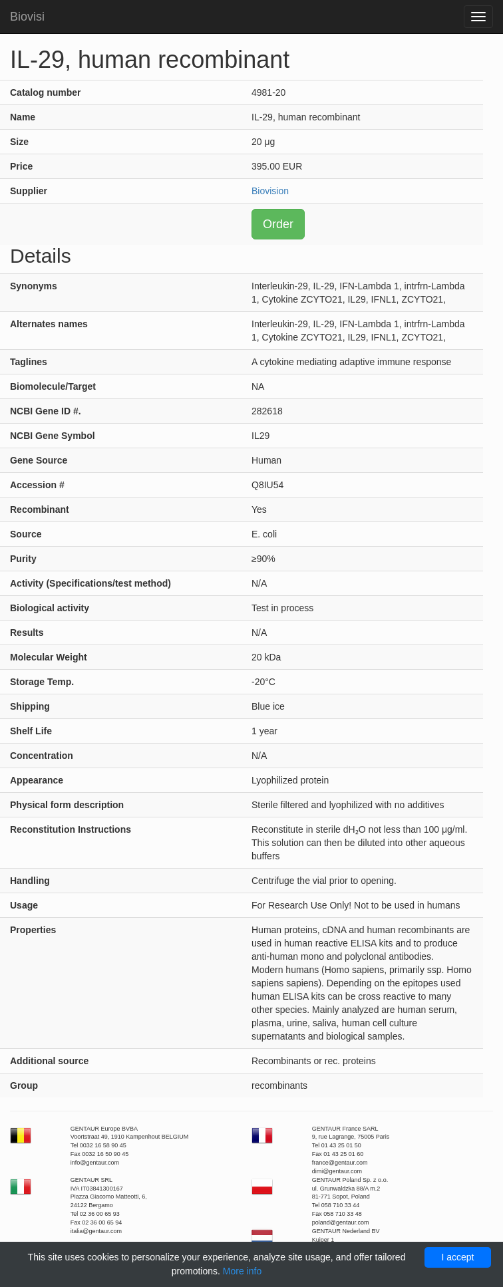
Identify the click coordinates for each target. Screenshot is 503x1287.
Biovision (270, 191)
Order (278, 224)
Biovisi (27, 16)
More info (242, 1271)
